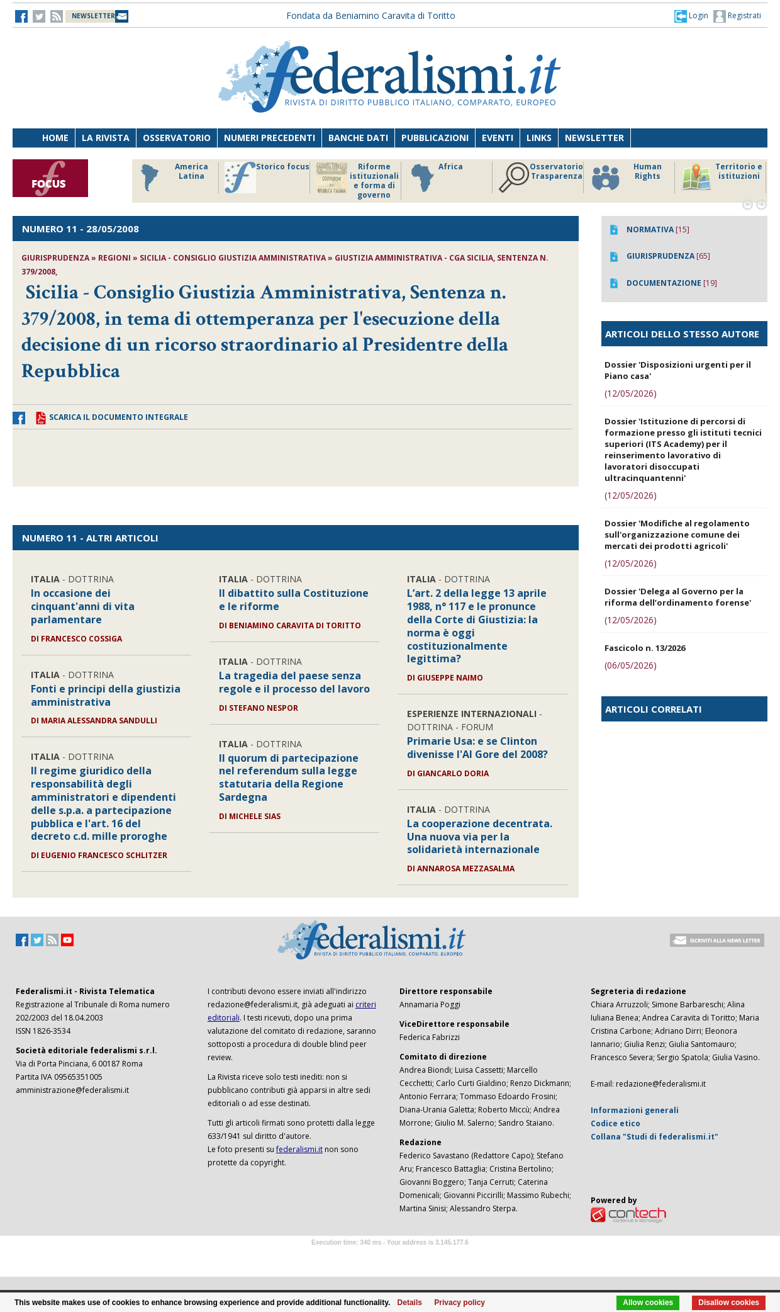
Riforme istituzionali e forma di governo (357, 181)
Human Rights (625, 177)
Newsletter (594, 138)
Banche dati (358, 138)
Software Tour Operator (390, 1256)
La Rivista (106, 138)
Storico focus (267, 177)
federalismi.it (299, 1149)
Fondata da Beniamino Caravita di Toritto (370, 15)
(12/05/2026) (630, 393)
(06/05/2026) (630, 665)
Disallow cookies (728, 1302)
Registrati (737, 16)
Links (539, 138)
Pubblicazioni (435, 138)
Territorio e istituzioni (721, 177)
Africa (435, 177)
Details (410, 1302)
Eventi (497, 138)
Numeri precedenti (269, 138)
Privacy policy (459, 1302)
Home (55, 138)
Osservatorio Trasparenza (540, 177)
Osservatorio (177, 138)
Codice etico (615, 1123)
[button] (691, 15)
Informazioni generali (635, 1110)
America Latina (170, 177)
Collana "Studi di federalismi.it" (654, 1136)
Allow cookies (648, 1302)
